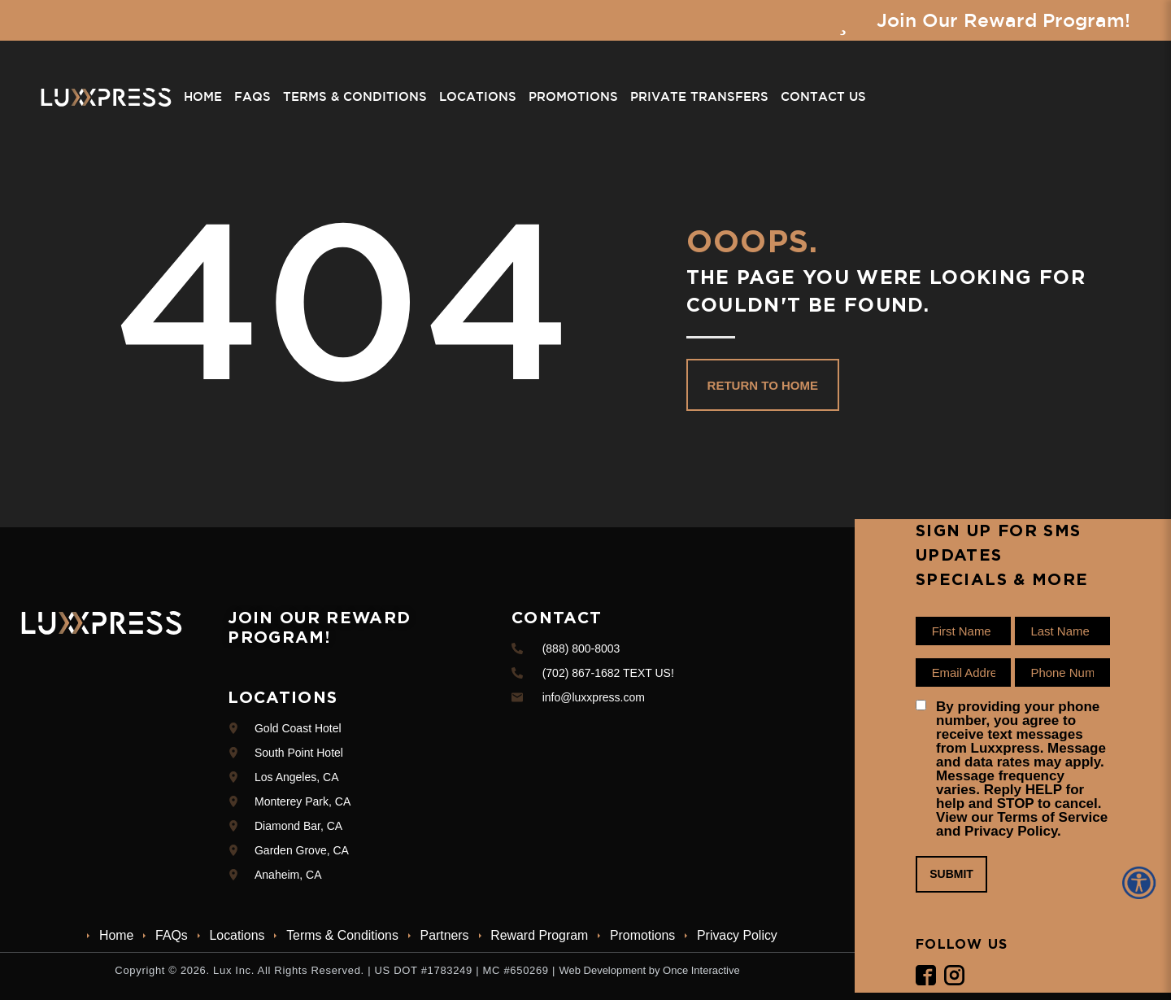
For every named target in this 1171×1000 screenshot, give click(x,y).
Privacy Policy (740, 935)
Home (202, 97)
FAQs (251, 97)
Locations (477, 97)
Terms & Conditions (354, 97)
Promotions (572, 97)
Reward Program (540, 935)
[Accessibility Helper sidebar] (1141, 882)
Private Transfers (698, 97)
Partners (444, 935)
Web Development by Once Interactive (649, 970)
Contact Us (822, 97)
